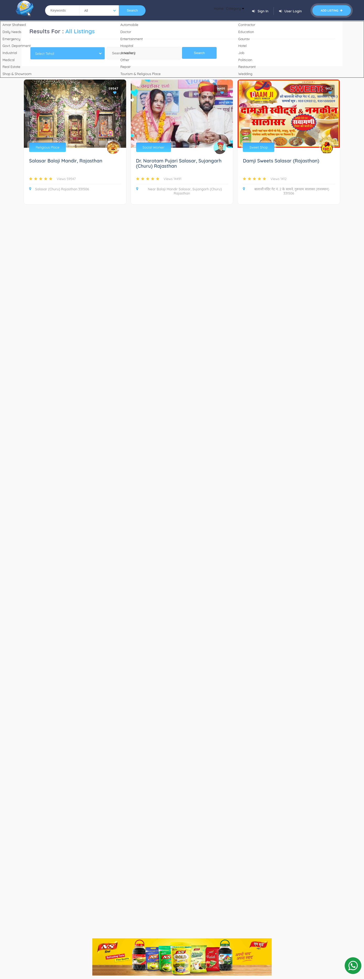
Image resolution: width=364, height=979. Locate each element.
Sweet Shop (258, 147)
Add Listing (331, 10)
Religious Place (47, 147)
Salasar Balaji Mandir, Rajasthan (65, 161)
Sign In (260, 11)
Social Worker (153, 147)
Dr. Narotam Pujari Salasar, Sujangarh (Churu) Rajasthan (179, 163)
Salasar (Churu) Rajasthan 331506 (59, 189)
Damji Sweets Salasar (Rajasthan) (281, 161)
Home (210, 10)
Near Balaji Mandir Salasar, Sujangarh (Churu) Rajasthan (179, 191)
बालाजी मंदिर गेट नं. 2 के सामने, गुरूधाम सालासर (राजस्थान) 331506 (286, 191)
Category (232, 10)
